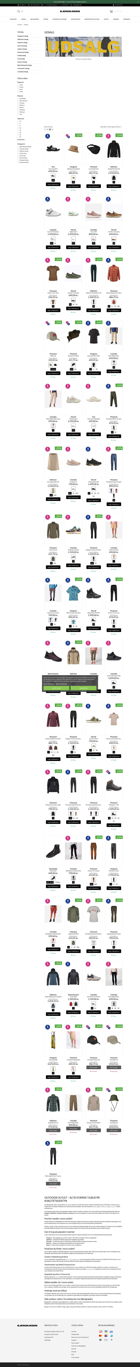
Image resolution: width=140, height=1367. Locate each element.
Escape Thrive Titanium (93, 995)
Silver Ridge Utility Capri (53, 418)
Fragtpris (74, 1340)
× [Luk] (137, 2)
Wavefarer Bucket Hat (73, 168)
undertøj (77, 1259)
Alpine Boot (53, 870)
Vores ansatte (75, 1343)
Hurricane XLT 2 (53, 168)
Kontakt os (23, 5)
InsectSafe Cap (114, 1058)
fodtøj (106, 1206)
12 (20, 130)
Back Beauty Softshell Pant (73, 870)
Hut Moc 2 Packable (113, 231)
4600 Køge (47, 1340)
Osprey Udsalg (22, 62)
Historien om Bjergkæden (78, 1346)
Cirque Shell (73, 995)
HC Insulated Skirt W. (53, 481)
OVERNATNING (75, 19)
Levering (73, 1331)
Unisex (21, 91)
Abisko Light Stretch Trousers (53, 1175)
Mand (21, 89)
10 (20, 121)
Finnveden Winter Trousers (113, 418)
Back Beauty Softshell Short (53, 933)
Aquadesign (23, 98)
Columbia (22, 103)
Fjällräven (22, 105)
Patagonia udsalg (22, 36)
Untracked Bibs (53, 1058)
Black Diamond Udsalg (24, 65)
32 (20, 134)
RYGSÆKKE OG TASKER (59, 19)
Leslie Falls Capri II (93, 674)
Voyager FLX (73, 481)
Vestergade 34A (77, 5)
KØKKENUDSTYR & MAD (92, 19)
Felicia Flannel (53, 549)
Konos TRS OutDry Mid (113, 674)
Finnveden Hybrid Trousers (113, 481)
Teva (21, 114)
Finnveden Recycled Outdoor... (93, 933)
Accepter (83, 688)
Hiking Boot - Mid (114, 803)
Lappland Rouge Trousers (114, 933)
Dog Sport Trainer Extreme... (94, 549)
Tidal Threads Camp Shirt (73, 612)
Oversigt (73, 1351)
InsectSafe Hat (114, 1121)
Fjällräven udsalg (22, 39)
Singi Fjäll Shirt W (53, 1121)
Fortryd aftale (75, 1357)
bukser (101, 1206)
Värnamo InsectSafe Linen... (113, 737)
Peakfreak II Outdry (73, 549)
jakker (95, 1206)
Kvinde (21, 87)
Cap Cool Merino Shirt (93, 355)
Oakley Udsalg (22, 49)
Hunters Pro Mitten (73, 355)
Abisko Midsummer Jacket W (53, 995)
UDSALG (23, 19)
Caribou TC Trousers (114, 612)
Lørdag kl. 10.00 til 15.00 (51, 1334)
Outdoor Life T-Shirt (53, 292)
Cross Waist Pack (93, 168)
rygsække (112, 1206)
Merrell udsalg (22, 46)
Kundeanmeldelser (52, 5)
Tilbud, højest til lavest (114, 127)
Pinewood (22, 112)
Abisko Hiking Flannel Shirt (113, 292)
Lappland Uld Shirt (73, 933)
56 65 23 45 (65, 5)
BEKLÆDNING (34, 19)
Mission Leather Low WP (53, 674)
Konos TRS (93, 231)
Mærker (116, 19)
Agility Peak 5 (73, 231)
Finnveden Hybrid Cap (93, 1058)
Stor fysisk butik (34, 5)
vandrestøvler (90, 1269)
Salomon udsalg (22, 42)
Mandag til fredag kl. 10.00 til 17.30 (54, 1331)
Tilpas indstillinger (61, 684)
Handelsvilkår (75, 1334)
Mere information (49, 684)
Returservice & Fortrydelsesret (80, 1337)
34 (20, 137)
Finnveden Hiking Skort (73, 1058)
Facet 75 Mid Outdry (53, 231)
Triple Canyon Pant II (53, 612)
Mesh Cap (53, 355)
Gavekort (13, 19)
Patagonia (22, 109)
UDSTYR (106, 19)
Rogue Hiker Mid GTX (94, 612)
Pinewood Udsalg (23, 52)
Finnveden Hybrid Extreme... (73, 803)
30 (20, 132)
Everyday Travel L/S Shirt (94, 1121)
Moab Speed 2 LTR (94, 481)
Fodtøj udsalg (21, 55)
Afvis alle (56, 688)
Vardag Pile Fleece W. (114, 168)
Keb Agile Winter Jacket (73, 674)
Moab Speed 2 (73, 418)
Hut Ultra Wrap (93, 737)
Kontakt (73, 1348)
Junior (21, 85)
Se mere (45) (21, 140)
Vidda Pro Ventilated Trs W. (93, 292)
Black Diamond (23, 100)
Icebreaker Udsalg (23, 68)
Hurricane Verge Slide (93, 418)
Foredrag (126, 19)
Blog (72, 1354)
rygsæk (57, 1277)
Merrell (21, 107)
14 (20, 128)
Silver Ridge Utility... (113, 355)
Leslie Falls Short (114, 549)
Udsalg (20, 32)
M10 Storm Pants (114, 870)
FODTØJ (45, 19)
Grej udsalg (21, 59)
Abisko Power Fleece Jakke (53, 803)
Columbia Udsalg (22, 71)
